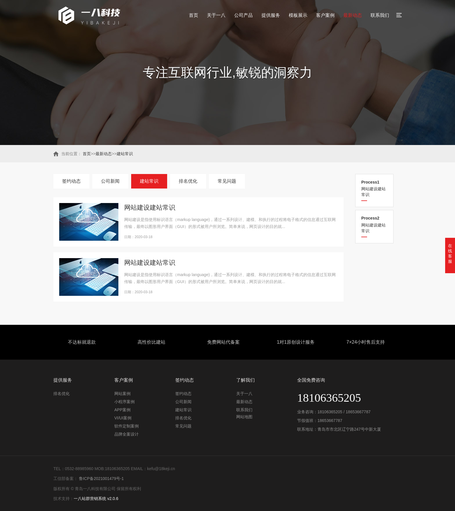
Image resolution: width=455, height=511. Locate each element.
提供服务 (270, 15)
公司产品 (243, 15)
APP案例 (122, 409)
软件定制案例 (126, 426)
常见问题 (227, 181)
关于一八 (216, 15)
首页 (193, 15)
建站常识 (125, 153)
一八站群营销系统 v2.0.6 (96, 498)
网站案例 (122, 393)
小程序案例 (124, 401)
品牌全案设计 (126, 434)
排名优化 (188, 181)
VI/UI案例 (122, 418)
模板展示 (298, 15)
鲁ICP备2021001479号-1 (101, 478)
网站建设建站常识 (374, 188)
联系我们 (380, 15)
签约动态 (71, 181)
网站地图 (244, 416)
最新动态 (352, 15)
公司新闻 (110, 181)
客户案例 (325, 15)
